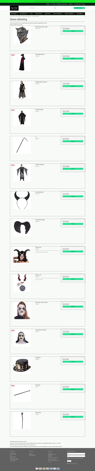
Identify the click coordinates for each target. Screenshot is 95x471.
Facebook (70, 463)
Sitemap (49, 461)
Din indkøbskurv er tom (79, 8)
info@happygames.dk (55, 460)
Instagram (75, 463)
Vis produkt (73, 58)
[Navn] (76, 453)
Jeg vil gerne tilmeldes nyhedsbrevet (76, 458)
